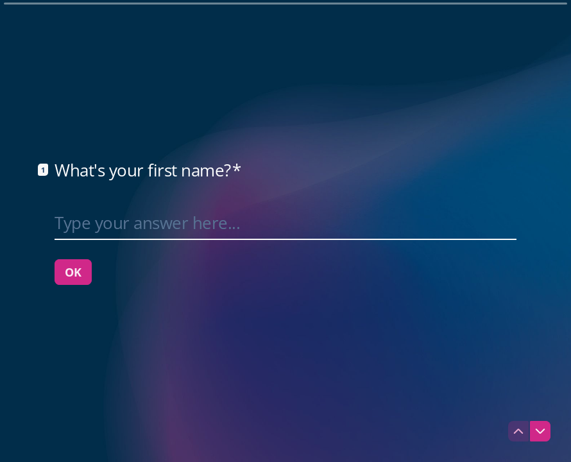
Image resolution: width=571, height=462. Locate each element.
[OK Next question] (73, 272)
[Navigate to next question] (540, 431)
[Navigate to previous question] (518, 431)
